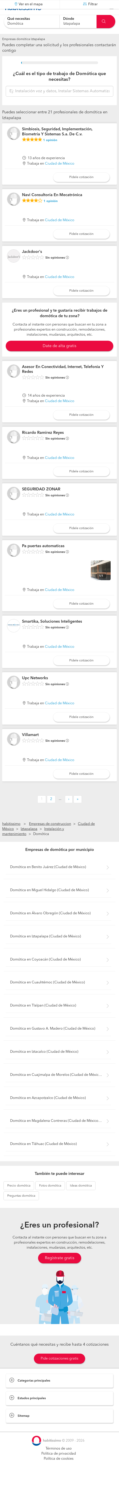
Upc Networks (35, 689)
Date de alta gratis (59, 357)
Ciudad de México (59, 174)
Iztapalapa (29, 840)
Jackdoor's (32, 263)
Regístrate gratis (59, 1269)
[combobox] (31, 21)
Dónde (68, 19)
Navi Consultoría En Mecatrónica (52, 206)
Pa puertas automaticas (43, 557)
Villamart (30, 746)
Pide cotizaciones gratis (59, 1369)
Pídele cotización (81, 188)
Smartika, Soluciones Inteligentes (52, 633)
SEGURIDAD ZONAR (41, 500)
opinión (50, 151)
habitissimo (11, 835)
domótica (18, 1196)
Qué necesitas (18, 19)
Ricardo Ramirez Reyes (43, 443)
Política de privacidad (58, 1465)
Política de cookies (58, 1470)
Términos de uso (59, 1459)
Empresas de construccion (50, 835)
